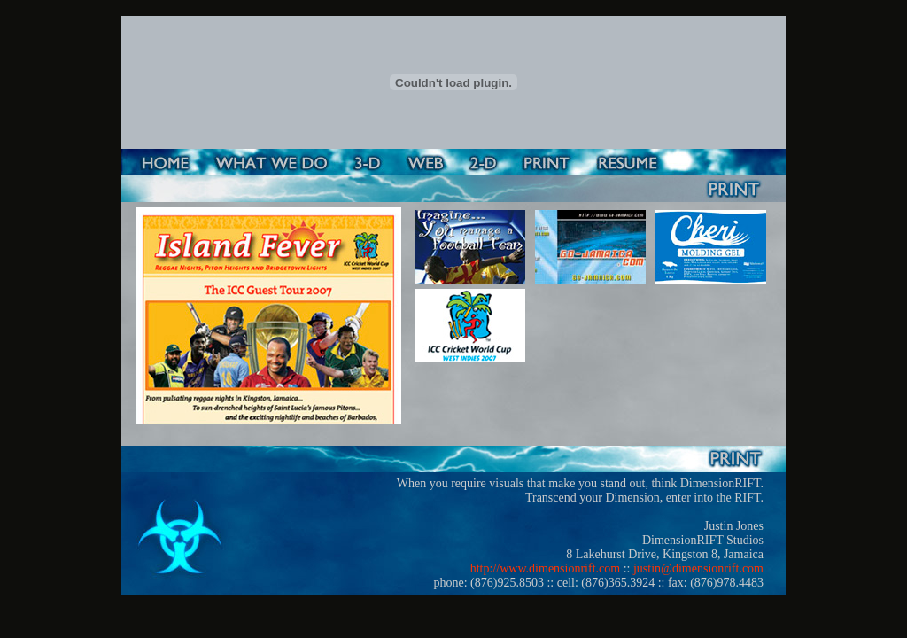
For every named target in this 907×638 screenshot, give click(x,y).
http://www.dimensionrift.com (545, 568)
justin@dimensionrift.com (698, 568)
